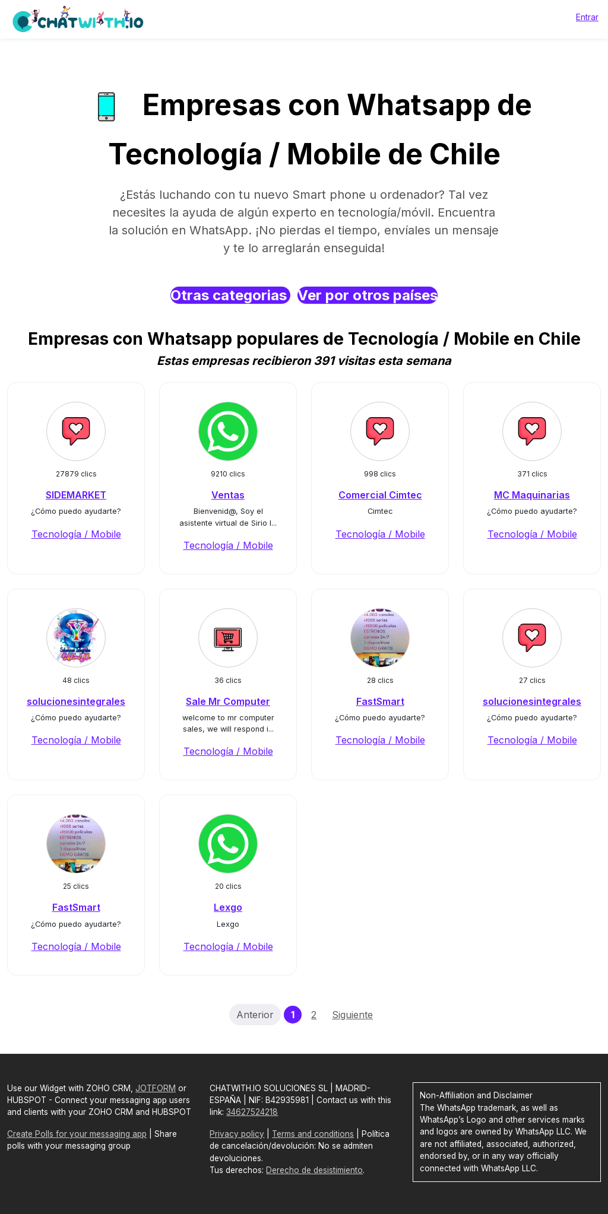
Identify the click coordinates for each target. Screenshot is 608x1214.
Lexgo (228, 907)
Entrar (587, 17)
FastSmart (380, 701)
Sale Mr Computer (228, 701)
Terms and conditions (313, 1134)
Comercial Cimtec (380, 495)
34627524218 (252, 1112)
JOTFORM (155, 1088)
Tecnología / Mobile (76, 534)
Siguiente (352, 1015)
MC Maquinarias (532, 495)
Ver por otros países (367, 295)
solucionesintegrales (76, 701)
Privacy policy (237, 1134)
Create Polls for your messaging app (77, 1134)
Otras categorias (230, 295)
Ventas (228, 495)
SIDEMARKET (76, 495)
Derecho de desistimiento (314, 1170)
